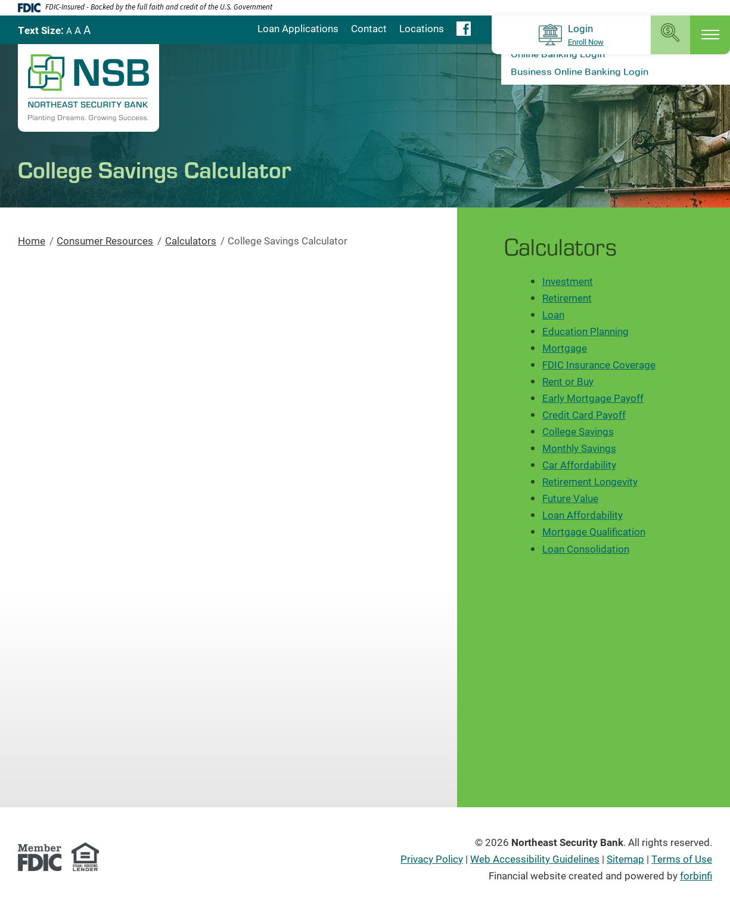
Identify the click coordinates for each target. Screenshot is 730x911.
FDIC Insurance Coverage (599, 364)
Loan (553, 314)
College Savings (578, 431)
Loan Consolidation (585, 549)
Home (31, 240)
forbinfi (696, 875)
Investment (567, 281)
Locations (421, 28)
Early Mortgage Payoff (593, 398)
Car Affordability (579, 465)
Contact (369, 28)
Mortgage (564, 348)
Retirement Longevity (590, 481)
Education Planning (585, 331)
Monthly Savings (579, 448)
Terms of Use (681, 859)
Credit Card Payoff (584, 415)
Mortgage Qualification (593, 531)
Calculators (190, 240)
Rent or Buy (568, 381)
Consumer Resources (105, 240)
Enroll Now (586, 42)
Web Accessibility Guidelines (534, 859)
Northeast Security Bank (567, 842)
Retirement (567, 298)
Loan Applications (297, 28)
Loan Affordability (582, 515)
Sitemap (625, 859)
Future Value (570, 498)
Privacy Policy (431, 859)
